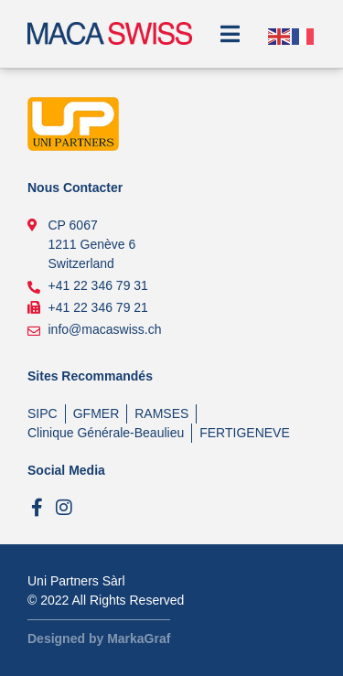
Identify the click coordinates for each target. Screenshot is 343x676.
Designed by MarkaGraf (98, 638)
